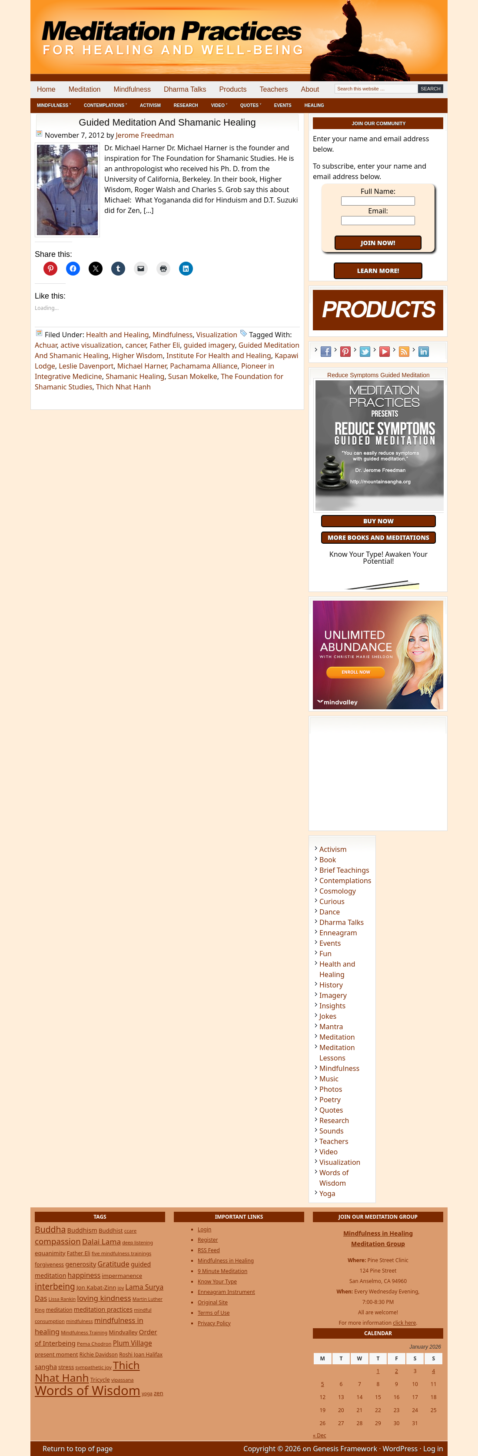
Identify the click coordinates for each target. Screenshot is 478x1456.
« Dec (319, 1435)
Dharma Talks (185, 89)
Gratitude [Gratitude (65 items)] (113, 1264)
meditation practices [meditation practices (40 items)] (103, 1309)
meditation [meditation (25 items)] (59, 1309)
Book (327, 859)
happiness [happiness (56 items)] (84, 1275)
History (331, 985)
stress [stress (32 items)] (66, 1367)
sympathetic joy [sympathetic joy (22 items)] (93, 1367)
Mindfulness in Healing (226, 1260)
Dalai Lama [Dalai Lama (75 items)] (101, 1242)
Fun (325, 953)
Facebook (326, 351)
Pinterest (345, 351)
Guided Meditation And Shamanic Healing (167, 122)
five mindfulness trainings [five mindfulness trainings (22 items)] (122, 1253)
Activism (150, 105)
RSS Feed (404, 351)
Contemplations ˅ (105, 105)
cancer (136, 345)
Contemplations (345, 880)
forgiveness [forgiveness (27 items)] (49, 1264)
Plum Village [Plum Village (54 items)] (132, 1343)
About (310, 89)
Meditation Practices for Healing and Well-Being (130, 30)
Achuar (46, 345)
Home (46, 89)
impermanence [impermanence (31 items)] (122, 1276)
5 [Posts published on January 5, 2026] (322, 1384)
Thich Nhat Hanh (123, 387)
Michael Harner (141, 366)
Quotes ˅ (250, 105)
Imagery (333, 995)
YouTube (384, 351)
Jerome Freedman (145, 135)
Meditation (85, 89)
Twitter (365, 351)
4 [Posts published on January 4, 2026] (433, 1371)
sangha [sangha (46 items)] (46, 1366)
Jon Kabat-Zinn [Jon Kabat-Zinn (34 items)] (96, 1287)
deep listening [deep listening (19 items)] (137, 1243)
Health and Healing (117, 334)
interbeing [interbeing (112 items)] (55, 1286)
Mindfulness (132, 89)
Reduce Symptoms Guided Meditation (378, 375)
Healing (314, 105)
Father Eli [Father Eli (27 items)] (78, 1253)
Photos (330, 1089)
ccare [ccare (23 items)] (130, 1230)
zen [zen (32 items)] (158, 1393)
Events (283, 105)
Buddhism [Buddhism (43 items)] (82, 1230)
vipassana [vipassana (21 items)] (122, 1379)
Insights (332, 1006)
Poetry (330, 1099)
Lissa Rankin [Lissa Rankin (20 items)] (62, 1299)
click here (404, 1322)
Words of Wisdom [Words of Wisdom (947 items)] (87, 1390)
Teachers (274, 89)
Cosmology (337, 891)
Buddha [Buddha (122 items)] (50, 1229)
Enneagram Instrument (226, 1292)
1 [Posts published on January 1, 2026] (378, 1371)
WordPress (400, 1448)
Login (204, 1229)
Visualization (216, 334)
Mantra (331, 1026)
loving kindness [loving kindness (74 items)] (104, 1298)
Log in (433, 1448)
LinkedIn (423, 351)
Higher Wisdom (137, 355)
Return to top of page (78, 1448)
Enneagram (338, 932)
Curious (332, 901)
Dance (329, 912)
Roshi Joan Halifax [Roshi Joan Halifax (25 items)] (141, 1354)
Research (186, 105)
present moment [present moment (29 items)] (56, 1354)
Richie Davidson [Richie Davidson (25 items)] (99, 1354)
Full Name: (378, 191)
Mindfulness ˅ (54, 105)
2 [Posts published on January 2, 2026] (396, 1371)
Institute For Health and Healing (218, 355)
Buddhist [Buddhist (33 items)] (111, 1230)
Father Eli (164, 345)
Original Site (213, 1302)
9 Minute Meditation (222, 1271)
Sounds (331, 1131)
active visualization (91, 345)
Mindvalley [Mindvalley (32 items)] (123, 1332)
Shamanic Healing (135, 376)
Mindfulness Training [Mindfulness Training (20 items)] (84, 1332)
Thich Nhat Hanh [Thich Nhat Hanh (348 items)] (87, 1371)
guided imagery (209, 345)
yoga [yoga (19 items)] (147, 1393)
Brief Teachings (344, 870)
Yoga (327, 1193)
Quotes (331, 1110)
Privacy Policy (214, 1323)
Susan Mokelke (192, 376)
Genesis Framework (345, 1448)
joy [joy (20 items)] (121, 1287)
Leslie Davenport (86, 366)
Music (329, 1079)
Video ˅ (219, 105)
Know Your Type (217, 1281)
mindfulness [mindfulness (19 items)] (79, 1321)
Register (208, 1239)
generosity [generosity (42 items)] (80, 1264)
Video (328, 1152)
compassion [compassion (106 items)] (58, 1241)
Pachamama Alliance (203, 366)
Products (232, 89)
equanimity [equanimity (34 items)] (50, 1253)
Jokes (327, 1016)
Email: (378, 211)
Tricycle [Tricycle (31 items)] (100, 1379)
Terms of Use (213, 1312)
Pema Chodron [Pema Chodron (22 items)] (94, 1343)
